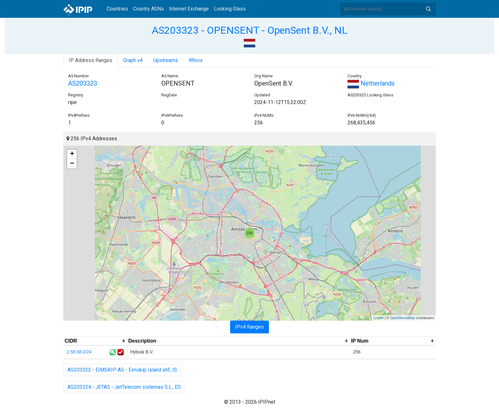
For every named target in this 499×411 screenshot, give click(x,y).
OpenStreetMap (402, 318)
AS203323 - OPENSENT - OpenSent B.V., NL (250, 30)
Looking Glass (230, 9)
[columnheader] (95, 341)
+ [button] (72, 154)
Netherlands (371, 83)
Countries (117, 9)
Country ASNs (148, 9)
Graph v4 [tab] (133, 60)
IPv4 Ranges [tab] (249, 327)
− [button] (72, 164)
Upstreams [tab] (165, 60)
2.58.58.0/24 (79, 351)
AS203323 (82, 83)
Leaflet (378, 318)
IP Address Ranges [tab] (90, 60)
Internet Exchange (189, 9)
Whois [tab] (196, 60)
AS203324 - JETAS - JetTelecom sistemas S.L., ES (124, 387)
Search (428, 8)
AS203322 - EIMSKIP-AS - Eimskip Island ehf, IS (122, 370)
